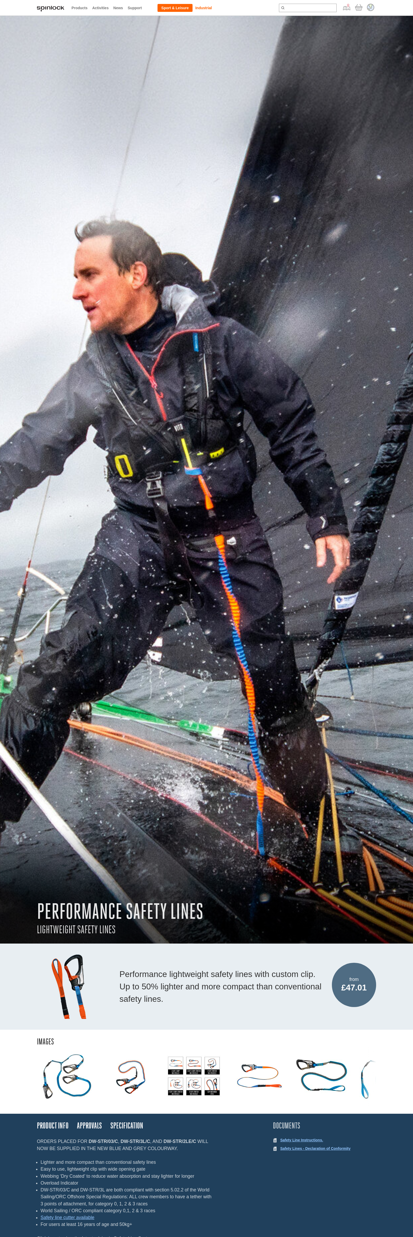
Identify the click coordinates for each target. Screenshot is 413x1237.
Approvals (89, 1125)
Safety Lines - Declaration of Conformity (315, 1148)
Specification (126, 1125)
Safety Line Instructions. (301, 1140)
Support (135, 8)
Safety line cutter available (67, 1217)
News (118, 8)
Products (80, 8)
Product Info (52, 1125)
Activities (100, 8)
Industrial (203, 8)
